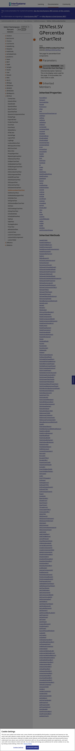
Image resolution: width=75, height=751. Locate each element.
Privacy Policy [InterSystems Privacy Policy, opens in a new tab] (28, 746)
